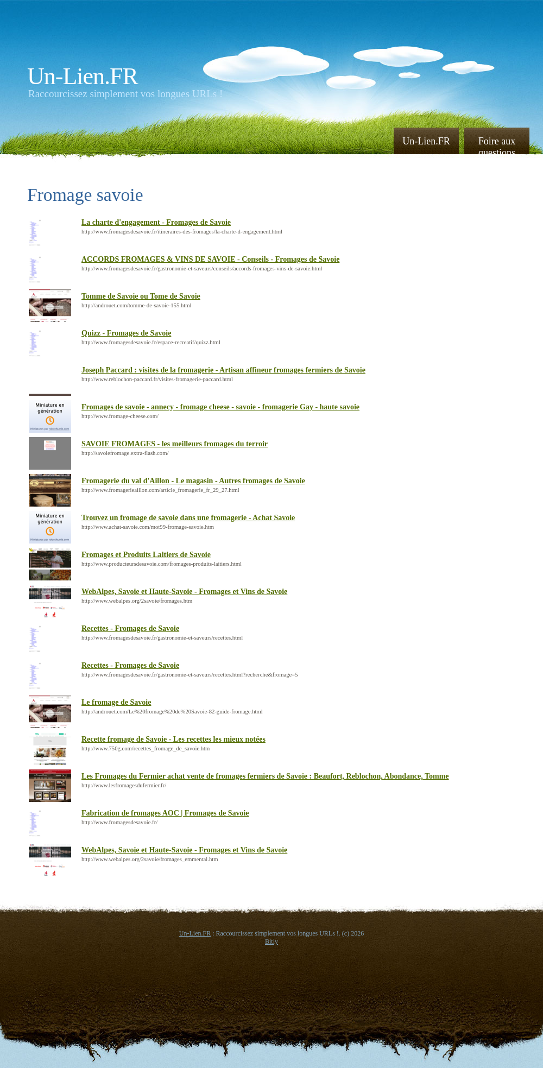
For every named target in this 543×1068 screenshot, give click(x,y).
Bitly (271, 941)
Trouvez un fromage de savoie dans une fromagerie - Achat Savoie (188, 518)
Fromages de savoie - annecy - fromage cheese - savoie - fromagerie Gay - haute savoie (220, 407)
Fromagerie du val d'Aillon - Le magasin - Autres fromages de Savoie (193, 481)
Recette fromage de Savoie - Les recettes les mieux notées (173, 739)
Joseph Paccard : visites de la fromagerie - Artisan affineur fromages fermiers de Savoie (223, 370)
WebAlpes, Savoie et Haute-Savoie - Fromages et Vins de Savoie (184, 591)
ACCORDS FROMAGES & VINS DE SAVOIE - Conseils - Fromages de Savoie (210, 259)
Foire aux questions (496, 146)
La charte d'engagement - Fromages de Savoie (156, 222)
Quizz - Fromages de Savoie (126, 333)
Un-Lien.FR (82, 76)
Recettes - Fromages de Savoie (130, 628)
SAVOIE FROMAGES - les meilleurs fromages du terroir (174, 444)
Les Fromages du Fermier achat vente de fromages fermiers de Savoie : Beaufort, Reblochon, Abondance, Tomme (265, 776)
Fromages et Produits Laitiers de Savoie (146, 555)
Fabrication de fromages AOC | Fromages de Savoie (165, 813)
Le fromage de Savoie (116, 702)
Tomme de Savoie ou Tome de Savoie (140, 296)
